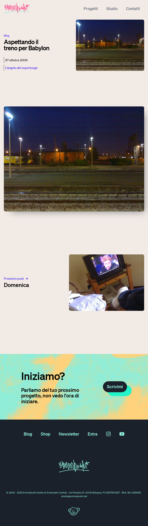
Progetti (91, 8)
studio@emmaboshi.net (74, 496)
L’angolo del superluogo (21, 68)
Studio (112, 8)
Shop (45, 434)
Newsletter (69, 434)
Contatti (133, 8)
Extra (93, 434)
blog (6, 35)
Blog (28, 434)
